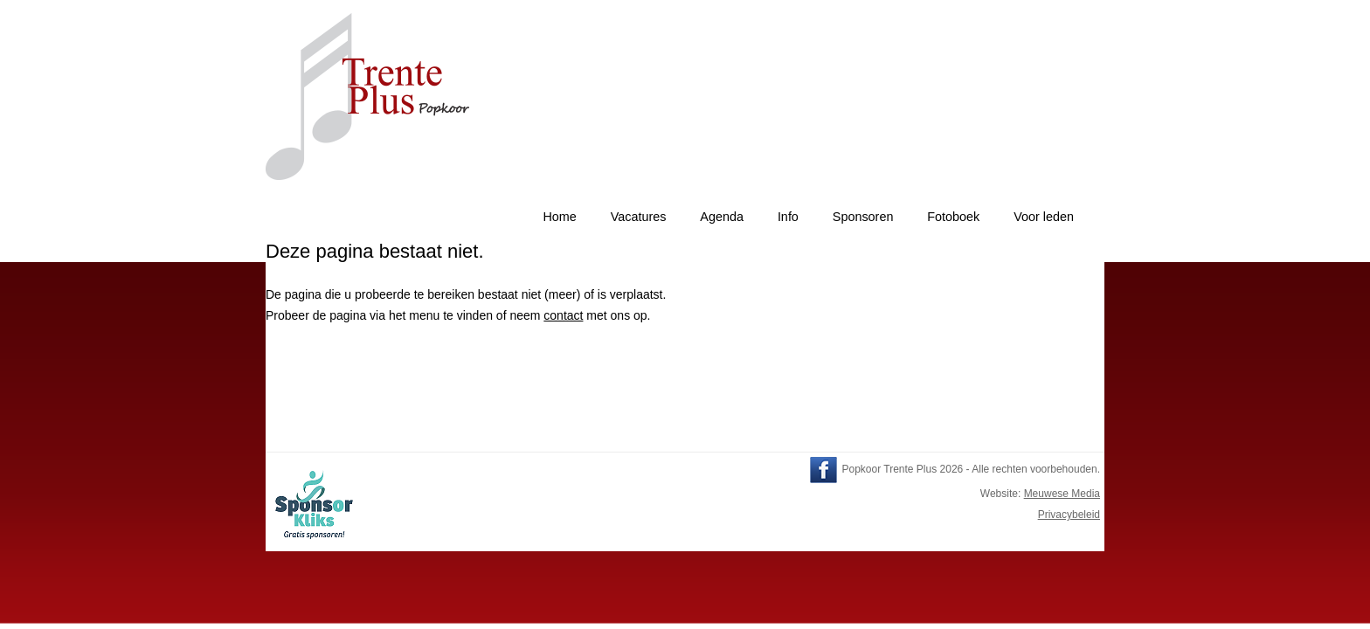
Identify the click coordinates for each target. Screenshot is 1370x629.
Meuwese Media (1062, 493)
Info (788, 217)
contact (563, 315)
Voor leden (1044, 217)
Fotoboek (953, 217)
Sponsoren (863, 217)
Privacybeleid (1069, 514)
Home (559, 217)
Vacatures (639, 217)
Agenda (722, 217)
